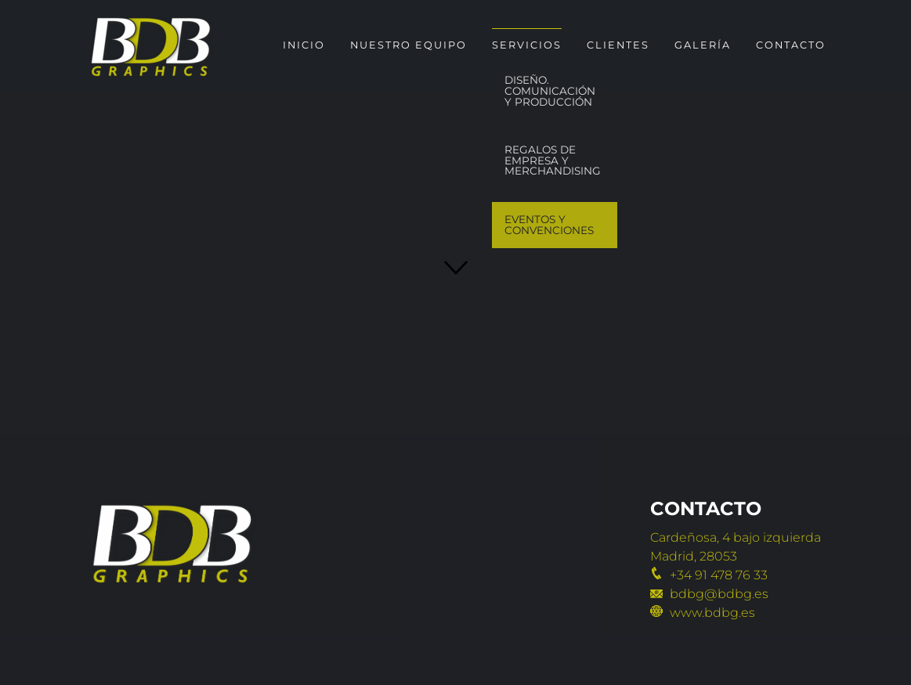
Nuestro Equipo (408, 45)
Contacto (791, 45)
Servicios (527, 45)
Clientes (618, 45)
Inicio (304, 45)
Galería (702, 45)
